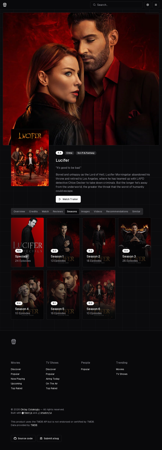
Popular (15, 374)
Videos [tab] (98, 211)
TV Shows (121, 374)
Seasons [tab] (72, 211)
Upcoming (16, 383)
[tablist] (77, 211)
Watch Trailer (68, 199)
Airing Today (53, 378)
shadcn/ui (45, 412)
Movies (120, 369)
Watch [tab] (45, 211)
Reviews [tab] (58, 211)
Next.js (27, 412)
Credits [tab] (33, 211)
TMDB (34, 425)
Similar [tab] (136, 211)
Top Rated (16, 388)
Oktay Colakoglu (30, 409)
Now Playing (18, 378)
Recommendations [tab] (117, 211)
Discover (16, 369)
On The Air (52, 383)
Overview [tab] (19, 211)
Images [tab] (85, 211)
